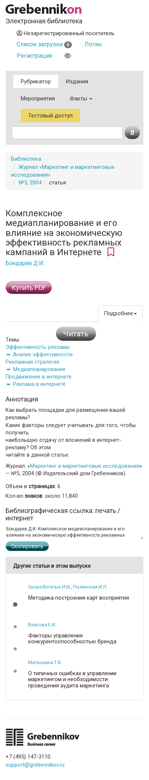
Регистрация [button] (34, 55)
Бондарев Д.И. (25, 263)
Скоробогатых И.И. (49, 587)
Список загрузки (44, 44)
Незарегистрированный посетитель (66, 33)
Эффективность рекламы (38, 347)
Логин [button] (93, 44)
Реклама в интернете (39, 384)
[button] (15, 604)
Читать (76, 333)
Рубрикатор (36, 81)
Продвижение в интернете (39, 377)
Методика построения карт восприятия (78, 598)
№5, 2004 (30, 182)
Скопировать (27, 546)
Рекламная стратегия (32, 362)
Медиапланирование (39, 369)
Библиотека (26, 159)
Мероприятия (38, 98)
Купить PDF (28, 287)
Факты (81, 98)
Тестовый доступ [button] (50, 115)
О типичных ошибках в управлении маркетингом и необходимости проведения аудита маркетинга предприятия (72, 682)
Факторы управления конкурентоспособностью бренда (72, 639)
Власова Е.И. (42, 624)
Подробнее (120, 313)
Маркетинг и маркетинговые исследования (84, 466)
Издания (77, 81)
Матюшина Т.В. (45, 662)
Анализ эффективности (43, 354)
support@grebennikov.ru (35, 764)
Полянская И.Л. (90, 587)
